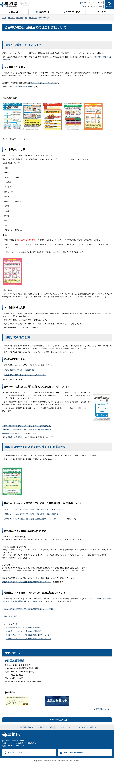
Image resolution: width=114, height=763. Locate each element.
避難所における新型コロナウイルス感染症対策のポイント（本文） (29, 609)
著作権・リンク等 (46, 727)
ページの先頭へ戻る (59, 720)
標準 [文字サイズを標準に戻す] (100, 6)
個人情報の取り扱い (27, 727)
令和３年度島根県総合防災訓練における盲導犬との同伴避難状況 (26, 430)
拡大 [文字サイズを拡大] (95, 6)
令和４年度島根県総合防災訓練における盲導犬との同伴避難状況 (26, 426)
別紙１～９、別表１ (11, 616)
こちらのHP (23, 327)
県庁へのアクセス (15, 753)
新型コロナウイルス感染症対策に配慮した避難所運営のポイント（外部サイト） (34, 519)
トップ (4, 18)
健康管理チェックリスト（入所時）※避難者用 (23, 627)
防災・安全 (11, 18)
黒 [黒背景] (93, 2)
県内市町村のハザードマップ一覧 (43, 83)
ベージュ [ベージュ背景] (99, 2)
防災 (26, 18)
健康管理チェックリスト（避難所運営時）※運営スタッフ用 (28, 639)
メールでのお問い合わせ (73, 753)
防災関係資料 (33, 18)
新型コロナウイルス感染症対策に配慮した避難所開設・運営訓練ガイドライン (33, 509)
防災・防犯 (19, 18)
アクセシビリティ (64, 727)
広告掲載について (102, 709)
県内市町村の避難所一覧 (25, 87)
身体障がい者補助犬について (18, 437)
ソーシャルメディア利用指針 (86, 727)
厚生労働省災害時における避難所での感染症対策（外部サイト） (26, 582)
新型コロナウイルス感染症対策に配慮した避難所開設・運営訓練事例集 (31, 514)
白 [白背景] (89, 2)
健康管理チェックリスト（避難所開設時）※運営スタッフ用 (28, 635)
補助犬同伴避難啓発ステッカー (14, 433)
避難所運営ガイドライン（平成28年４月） (20, 370)
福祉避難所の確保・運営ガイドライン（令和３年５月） (25, 375)
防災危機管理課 (44, 18)
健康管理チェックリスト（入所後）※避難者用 (23, 631)
